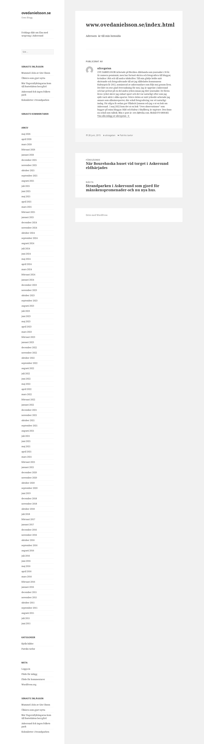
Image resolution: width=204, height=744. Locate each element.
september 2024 (29, 238)
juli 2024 (25, 248)
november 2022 (29, 352)
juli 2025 (25, 186)
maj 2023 (25, 321)
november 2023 (29, 290)
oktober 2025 (28, 170)
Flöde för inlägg (29, 674)
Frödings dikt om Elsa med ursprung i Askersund (34, 34)
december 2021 (29, 410)
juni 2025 (26, 191)
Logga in (25, 668)
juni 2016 (26, 561)
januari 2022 (27, 404)
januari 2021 (27, 467)
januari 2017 (27, 524)
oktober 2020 (28, 482)
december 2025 (29, 160)
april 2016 (26, 571)
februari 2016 (28, 581)
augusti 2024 (27, 243)
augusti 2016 (27, 550)
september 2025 (29, 175)
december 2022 (29, 347)
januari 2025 (27, 217)
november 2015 (29, 597)
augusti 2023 (27, 305)
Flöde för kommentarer (33, 679)
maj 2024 (25, 259)
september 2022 (29, 363)
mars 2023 (26, 331)
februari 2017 (28, 519)
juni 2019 (26, 493)
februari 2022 (28, 399)
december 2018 (29, 498)
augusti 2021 (27, 430)
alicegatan (110, 135)
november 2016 (29, 534)
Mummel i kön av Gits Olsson (35, 72)
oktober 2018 (28, 508)
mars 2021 (26, 456)
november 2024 (29, 227)
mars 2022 (26, 394)
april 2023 (26, 326)
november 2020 (29, 477)
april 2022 (26, 389)
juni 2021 (26, 441)
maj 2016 (25, 566)
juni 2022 (26, 378)
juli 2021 (25, 436)
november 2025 (29, 165)
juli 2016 (25, 555)
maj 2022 (25, 383)
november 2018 (29, 503)
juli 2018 (25, 514)
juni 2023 (26, 316)
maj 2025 (25, 196)
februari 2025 (28, 212)
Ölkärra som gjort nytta (33, 78)
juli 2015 (25, 618)
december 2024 (29, 222)
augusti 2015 (27, 613)
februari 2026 (28, 149)
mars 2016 (26, 576)
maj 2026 (25, 134)
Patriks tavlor (28, 648)
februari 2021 (28, 462)
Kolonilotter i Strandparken (35, 100)
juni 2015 (26, 623)
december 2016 (29, 529)
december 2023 (29, 285)
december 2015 (29, 592)
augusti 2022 (27, 368)
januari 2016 (27, 587)
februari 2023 (28, 337)
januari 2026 (27, 154)
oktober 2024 (28, 232)
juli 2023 (25, 311)
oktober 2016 (28, 540)
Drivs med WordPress (96, 215)
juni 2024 (26, 253)
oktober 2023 (28, 295)
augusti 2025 (27, 180)
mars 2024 (26, 269)
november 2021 (29, 415)
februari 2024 (28, 274)
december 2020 (29, 472)
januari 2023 (27, 342)
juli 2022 (25, 373)
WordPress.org (28, 684)
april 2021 (26, 451)
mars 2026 (26, 144)
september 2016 (29, 545)
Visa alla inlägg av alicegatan (112, 115)
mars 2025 (26, 206)
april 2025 (26, 201)
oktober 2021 (28, 420)
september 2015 (29, 607)
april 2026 (26, 139)
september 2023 (29, 300)
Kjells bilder (27, 643)
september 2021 (29, 425)
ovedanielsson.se (36, 12)
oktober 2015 (28, 602)
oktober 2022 (28, 357)
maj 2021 (25, 446)
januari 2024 (27, 279)
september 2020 (29, 488)
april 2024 (26, 264)
